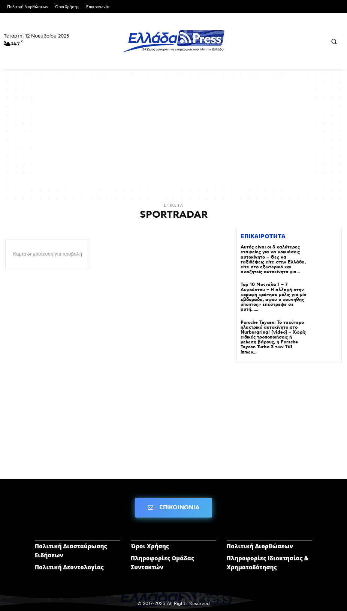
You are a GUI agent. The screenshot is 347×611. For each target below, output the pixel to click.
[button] (334, 41)
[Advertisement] (173, 133)
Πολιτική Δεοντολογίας (69, 567)
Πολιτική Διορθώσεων (260, 546)
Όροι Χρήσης (150, 546)
